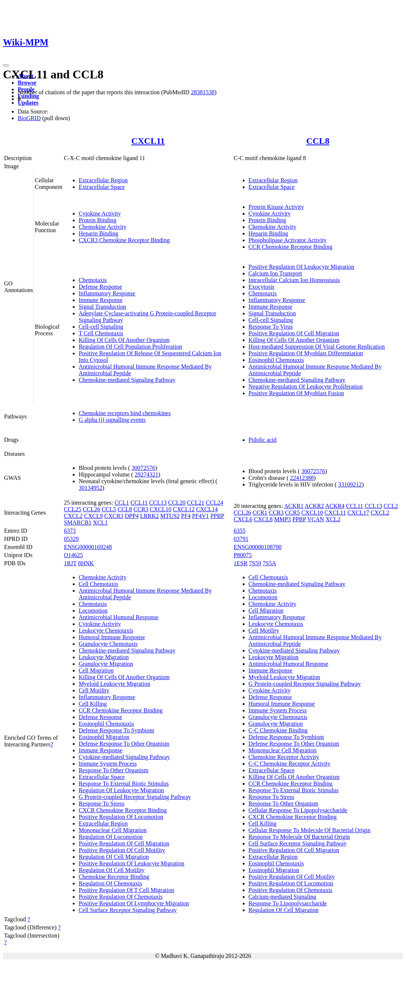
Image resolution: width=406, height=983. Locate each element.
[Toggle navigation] (6, 65)
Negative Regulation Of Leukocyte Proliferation (306, 386)
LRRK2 (149, 516)
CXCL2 (73, 516)
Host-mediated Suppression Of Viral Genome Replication (317, 346)
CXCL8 (263, 519)
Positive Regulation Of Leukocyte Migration (301, 267)
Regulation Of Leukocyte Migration (121, 790)
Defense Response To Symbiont (116, 730)
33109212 (350, 484)
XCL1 (100, 522)
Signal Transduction (102, 307)
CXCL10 (160, 509)
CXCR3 (113, 516)
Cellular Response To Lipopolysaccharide (298, 810)
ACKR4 (334, 506)
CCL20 (176, 502)
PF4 (186, 516)
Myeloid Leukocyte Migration (114, 684)
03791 (241, 539)
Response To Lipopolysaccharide (288, 903)
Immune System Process (108, 763)
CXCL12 (184, 509)
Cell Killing (93, 704)
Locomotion (93, 610)
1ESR (241, 563)
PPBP (217, 516)
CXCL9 (93, 516)
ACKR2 (314, 506)
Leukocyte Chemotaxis (106, 630)
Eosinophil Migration (104, 737)
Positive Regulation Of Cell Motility (122, 850)
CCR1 (260, 512)
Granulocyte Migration (106, 664)
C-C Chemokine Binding (278, 730)
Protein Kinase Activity (276, 207)
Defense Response (100, 287)
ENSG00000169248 (88, 547)
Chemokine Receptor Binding (114, 877)
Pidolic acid (263, 440)
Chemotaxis (93, 280)
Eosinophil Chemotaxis (276, 360)
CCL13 (158, 502)
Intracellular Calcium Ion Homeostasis (294, 280)
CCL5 (109, 509)
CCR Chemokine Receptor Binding (290, 247)
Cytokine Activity (100, 213)
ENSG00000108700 (258, 547)
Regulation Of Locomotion (111, 837)
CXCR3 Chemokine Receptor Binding (124, 240)
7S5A (269, 563)
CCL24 (214, 502)
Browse (27, 82)
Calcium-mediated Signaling (283, 897)
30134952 (90, 488)
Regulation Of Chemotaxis (110, 883)
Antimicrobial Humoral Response (118, 617)
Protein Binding (97, 220)
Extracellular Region (103, 180)
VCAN (315, 519)
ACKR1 (293, 506)
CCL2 (390, 506)
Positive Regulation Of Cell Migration (294, 333)
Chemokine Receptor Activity (284, 757)
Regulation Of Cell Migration (114, 857)
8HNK (86, 563)
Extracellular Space (102, 187)
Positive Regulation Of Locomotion (121, 817)
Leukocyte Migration (104, 657)
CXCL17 (358, 512)
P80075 (243, 555)
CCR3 (140, 509)
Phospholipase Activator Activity (288, 240)
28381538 (203, 92)
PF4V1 (200, 516)
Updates (28, 102)
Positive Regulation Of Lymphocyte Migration (134, 903)
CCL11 (139, 502)
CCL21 (195, 502)
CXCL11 (148, 141)
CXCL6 (243, 519)
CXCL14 (207, 509)
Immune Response (101, 300)
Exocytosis (261, 287)
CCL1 (122, 502)
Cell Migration (96, 670)
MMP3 (282, 519)
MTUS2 (170, 516)
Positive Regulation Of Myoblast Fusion (296, 393)
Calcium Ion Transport (275, 273)
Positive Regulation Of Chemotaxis (121, 897)
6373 (70, 531)
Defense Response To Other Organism (124, 743)
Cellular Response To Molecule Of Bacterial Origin (310, 830)
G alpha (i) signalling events (112, 420)
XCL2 (332, 519)
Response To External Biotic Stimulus (124, 783)
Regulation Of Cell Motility (111, 870)
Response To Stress (101, 803)
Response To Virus (271, 326)
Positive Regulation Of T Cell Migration (126, 890)
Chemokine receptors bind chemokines (125, 413)
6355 (240, 531)
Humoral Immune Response (112, 637)
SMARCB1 (78, 522)
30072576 (143, 468)
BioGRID (29, 118)
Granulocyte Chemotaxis (108, 644)
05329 (71, 539)
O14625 (73, 555)
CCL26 (91, 509)
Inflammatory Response (107, 293)
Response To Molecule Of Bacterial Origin (299, 837)
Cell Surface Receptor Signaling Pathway (128, 910)
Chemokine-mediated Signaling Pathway (127, 380)
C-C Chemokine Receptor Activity (290, 763)
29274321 (146, 474)
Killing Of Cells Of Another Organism (124, 340)
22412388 (302, 478)
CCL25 (72, 509)
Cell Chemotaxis (98, 584)
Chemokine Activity (102, 227)
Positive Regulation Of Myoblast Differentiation (306, 353)
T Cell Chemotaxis (101, 333)
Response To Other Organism (114, 770)
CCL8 (318, 141)
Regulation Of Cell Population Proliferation (130, 346)
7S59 (255, 563)
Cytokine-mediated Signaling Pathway (124, 757)
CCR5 (292, 512)
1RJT (70, 563)
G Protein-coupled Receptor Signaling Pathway (135, 797)
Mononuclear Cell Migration (113, 830)
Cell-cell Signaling (101, 326)
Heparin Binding (98, 233)
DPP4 (132, 516)
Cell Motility (94, 690)
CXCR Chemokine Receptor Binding (123, 810)
